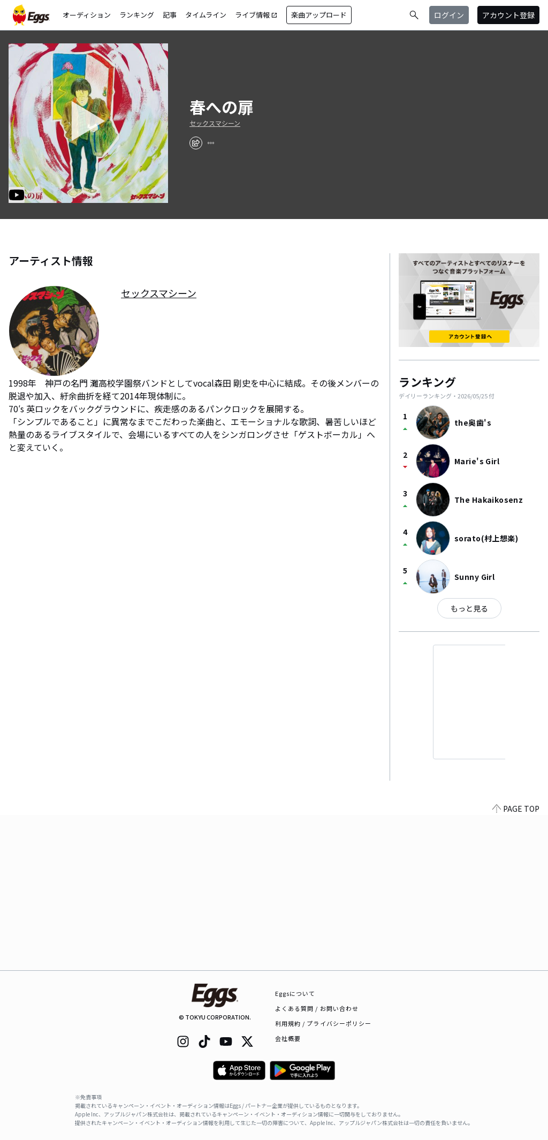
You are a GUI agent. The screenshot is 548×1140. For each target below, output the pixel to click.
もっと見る (469, 608)
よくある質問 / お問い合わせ (317, 1008)
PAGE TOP (515, 963)
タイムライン (205, 15)
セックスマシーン (214, 123)
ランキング (136, 15)
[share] (195, 143)
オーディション (87, 15)
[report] (210, 143)
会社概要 (288, 1038)
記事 (170, 15)
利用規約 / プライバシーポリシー (323, 1023)
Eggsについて (295, 993)
